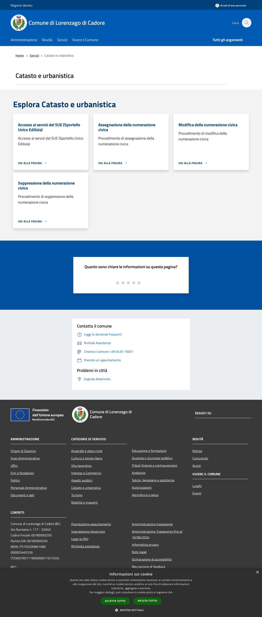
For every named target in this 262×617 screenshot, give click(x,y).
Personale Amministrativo (29, 487)
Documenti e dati (22, 495)
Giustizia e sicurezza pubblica (152, 458)
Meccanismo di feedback (148, 566)
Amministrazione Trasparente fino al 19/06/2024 (157, 534)
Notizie (197, 450)
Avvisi (196, 465)
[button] (131, 610)
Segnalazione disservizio (88, 531)
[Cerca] (246, 23)
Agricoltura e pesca (145, 494)
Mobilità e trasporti (84, 502)
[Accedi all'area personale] (230, 5)
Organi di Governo (23, 450)
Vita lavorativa (81, 465)
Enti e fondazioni (22, 473)
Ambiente (138, 472)
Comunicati (200, 458)
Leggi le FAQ (79, 538)
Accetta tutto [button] (115, 601)
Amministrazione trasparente (152, 524)
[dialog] (131, 592)
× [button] (257, 572)
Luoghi (197, 485)
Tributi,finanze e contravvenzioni (154, 465)
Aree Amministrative (25, 458)
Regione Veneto (21, 5)
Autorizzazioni (142, 487)
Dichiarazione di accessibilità (152, 559)
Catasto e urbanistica (86, 487)
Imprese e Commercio (86, 473)
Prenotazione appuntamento (91, 524)
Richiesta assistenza (85, 546)
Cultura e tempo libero (86, 458)
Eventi (196, 493)
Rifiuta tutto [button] (147, 600)
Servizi (34, 55)
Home (20, 55)
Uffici (14, 465)
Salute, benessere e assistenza (153, 480)
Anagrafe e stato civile (86, 450)
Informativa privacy (145, 544)
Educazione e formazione (149, 450)
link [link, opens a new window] (170, 592)
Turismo (76, 495)
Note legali (139, 551)
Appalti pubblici (82, 480)
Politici (15, 480)
